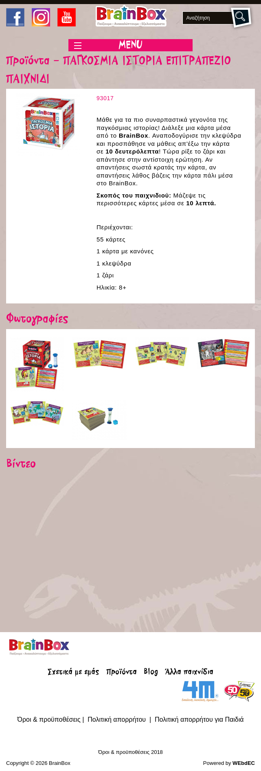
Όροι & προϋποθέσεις (49, 719)
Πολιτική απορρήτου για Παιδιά (199, 719)
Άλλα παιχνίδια (189, 672)
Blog (151, 672)
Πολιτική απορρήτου (117, 719)
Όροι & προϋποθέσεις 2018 (130, 752)
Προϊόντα (121, 672)
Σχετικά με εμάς (73, 672)
